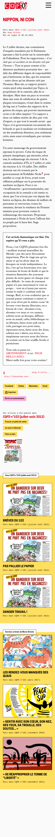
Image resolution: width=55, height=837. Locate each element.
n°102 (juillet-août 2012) (23, 417)
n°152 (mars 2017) (27, 680)
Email (45, 386)
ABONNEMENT (16, 353)
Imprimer (12, 392)
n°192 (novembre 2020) (30, 733)
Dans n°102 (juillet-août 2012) (21, 475)
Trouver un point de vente (15, 422)
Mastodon (33, 386)
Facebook (9, 386)
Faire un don (10, 434)
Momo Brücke (14, 33)
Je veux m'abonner (13, 428)
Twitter (21, 386)
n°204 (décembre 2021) (30, 782)
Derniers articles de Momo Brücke (19, 632)
